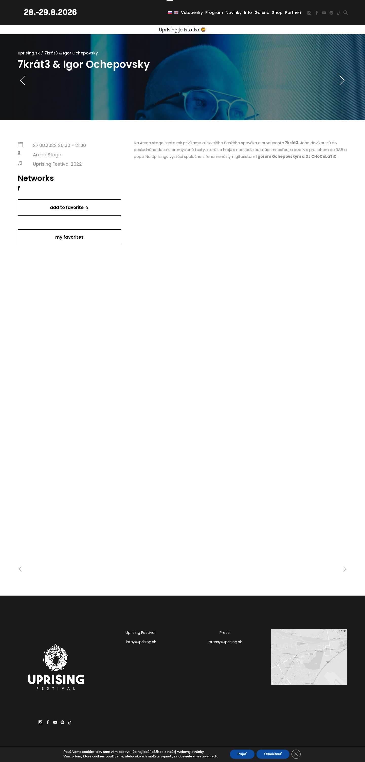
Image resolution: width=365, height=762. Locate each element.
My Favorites (69, 237)
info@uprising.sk (141, 641)
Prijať (242, 754)
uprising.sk (29, 53)
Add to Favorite (69, 207)
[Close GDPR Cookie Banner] (296, 754)
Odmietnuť (273, 754)
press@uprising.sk (225, 641)
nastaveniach (206, 756)
